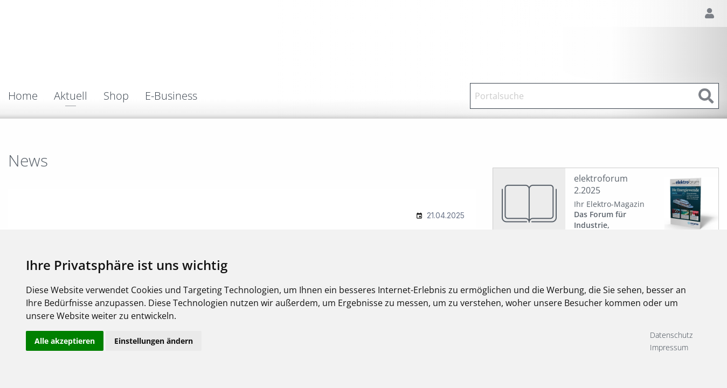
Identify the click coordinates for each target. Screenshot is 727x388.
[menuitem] (31, 96)
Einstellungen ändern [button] (153, 341)
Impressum (669, 347)
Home (23, 96)
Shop (116, 96)
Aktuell (70, 97)
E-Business (171, 96)
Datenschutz (671, 335)
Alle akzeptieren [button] (64, 341)
